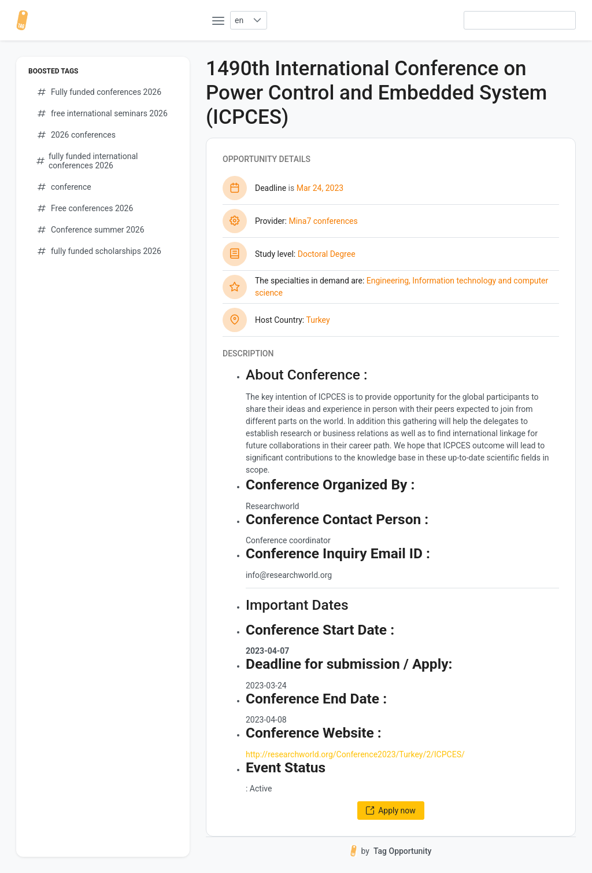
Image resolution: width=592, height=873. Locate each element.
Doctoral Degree (327, 254)
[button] (257, 20)
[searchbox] (520, 20)
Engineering (388, 280)
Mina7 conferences (322, 221)
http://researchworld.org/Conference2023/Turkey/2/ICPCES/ (355, 754)
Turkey (318, 320)
